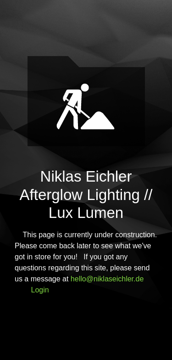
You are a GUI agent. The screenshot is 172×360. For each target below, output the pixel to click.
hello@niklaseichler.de (107, 279)
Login (40, 290)
